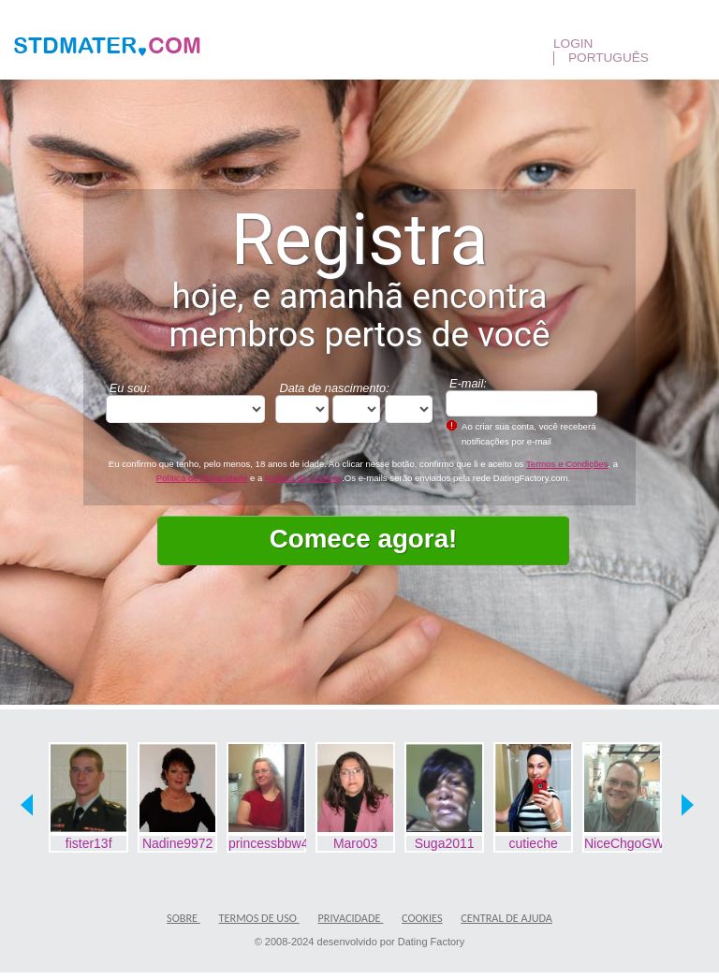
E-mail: (468, 383)
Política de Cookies (303, 478)
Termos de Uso (259, 918)
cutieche (533, 843)
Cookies (422, 918)
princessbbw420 (267, 843)
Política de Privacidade (202, 478)
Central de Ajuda (506, 918)
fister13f (89, 843)
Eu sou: (130, 388)
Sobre (183, 918)
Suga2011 (445, 843)
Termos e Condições (567, 464)
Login (574, 44)
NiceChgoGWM (623, 843)
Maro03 (355, 843)
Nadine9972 (177, 843)
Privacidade (351, 918)
